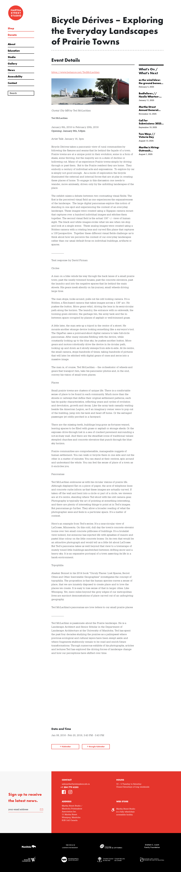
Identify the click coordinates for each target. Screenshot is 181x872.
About (11, 44)
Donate (12, 35)
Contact (12, 83)
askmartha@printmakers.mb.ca (76, 784)
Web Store (122, 801)
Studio (12, 57)
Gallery (12, 63)
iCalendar (65, 746)
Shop (11, 28)
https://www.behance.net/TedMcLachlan (75, 72)
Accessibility (15, 76)
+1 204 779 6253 (69, 787)
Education (14, 50)
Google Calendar (96, 746)
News (11, 70)
